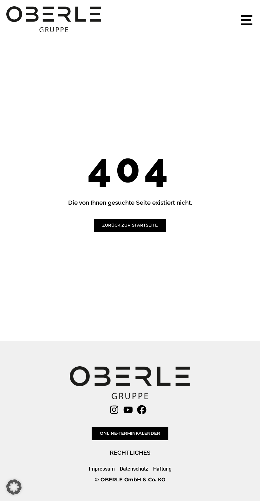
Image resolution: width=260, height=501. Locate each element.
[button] (14, 487)
